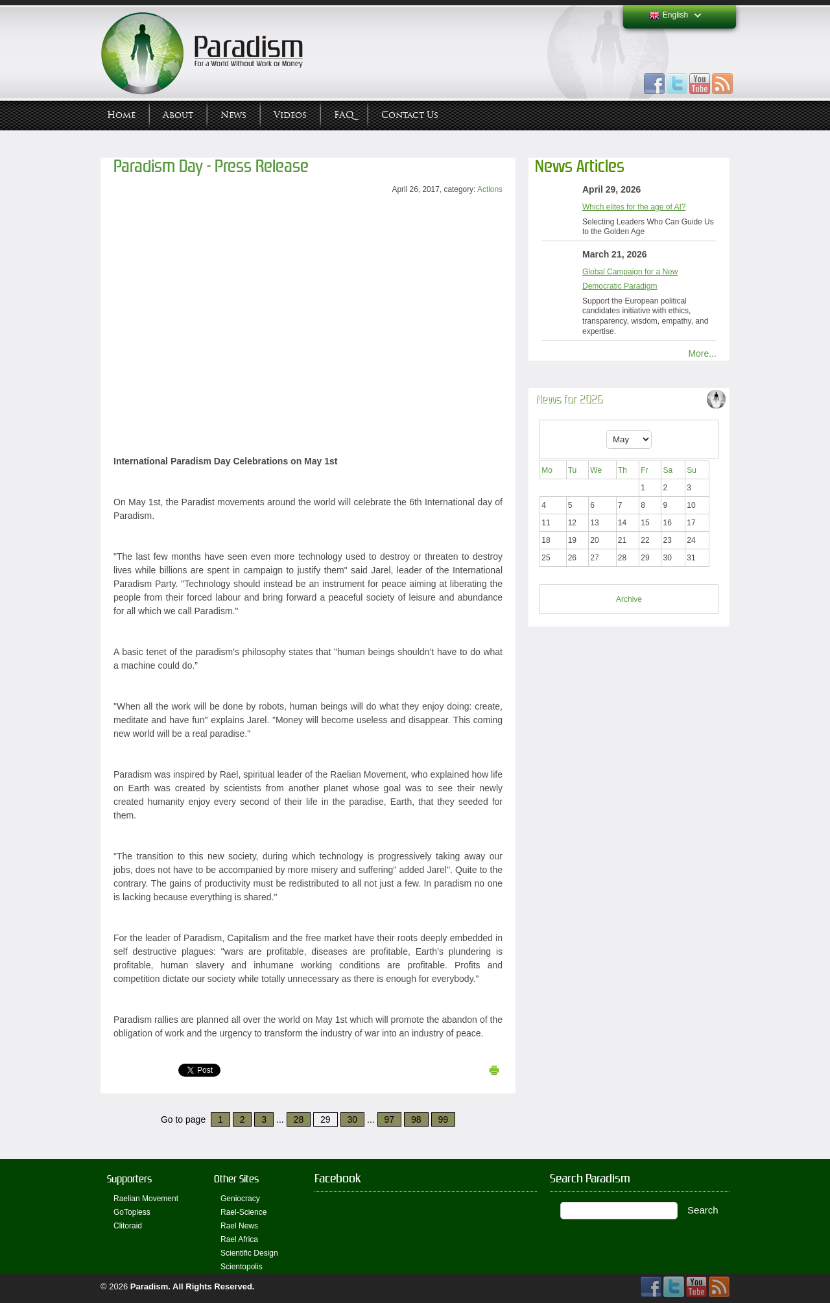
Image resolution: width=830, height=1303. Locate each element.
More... (702, 353)
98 (416, 1119)
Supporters (129, 1179)
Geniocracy (240, 1198)
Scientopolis (241, 1266)
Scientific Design (249, 1253)
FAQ (344, 115)
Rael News (239, 1225)
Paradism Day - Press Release (211, 166)
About (178, 115)
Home (121, 115)
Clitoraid (127, 1225)
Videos (290, 115)
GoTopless (131, 1212)
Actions (490, 189)
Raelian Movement (145, 1198)
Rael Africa (239, 1239)
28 (299, 1119)
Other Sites (236, 1179)
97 (390, 1119)
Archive (629, 599)
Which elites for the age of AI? (633, 206)
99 (443, 1119)
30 (353, 1119)
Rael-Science (243, 1212)
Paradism (149, 1286)
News (233, 115)
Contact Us (409, 115)
